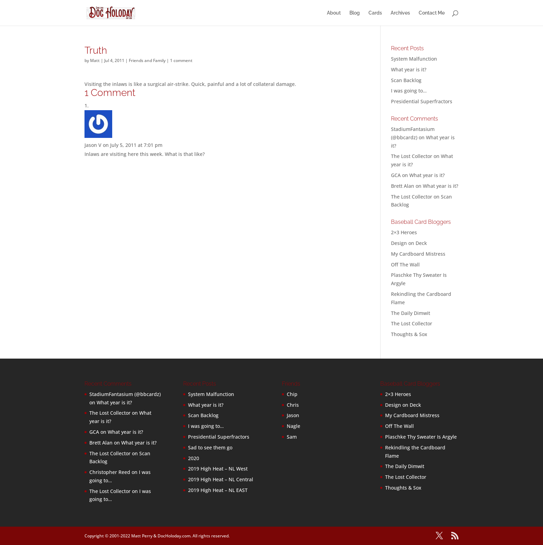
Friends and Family (147, 60)
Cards (375, 13)
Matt (95, 60)
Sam (292, 436)
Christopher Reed (109, 472)
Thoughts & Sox (409, 334)
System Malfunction (414, 58)
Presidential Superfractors (421, 101)
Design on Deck (409, 243)
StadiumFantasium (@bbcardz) (125, 394)
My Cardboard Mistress (418, 253)
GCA (396, 175)
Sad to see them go (210, 447)
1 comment (181, 60)
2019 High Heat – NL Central (220, 479)
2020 (193, 458)
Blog (354, 13)
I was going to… (409, 90)
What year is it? (408, 69)
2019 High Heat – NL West (218, 468)
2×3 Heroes (404, 232)
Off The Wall (405, 264)
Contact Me (432, 13)
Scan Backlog (406, 80)
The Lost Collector (411, 323)
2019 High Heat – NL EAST (218, 490)
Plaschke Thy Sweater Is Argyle (421, 436)
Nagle (293, 426)
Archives (400, 13)
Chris (293, 405)
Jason (293, 415)
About (334, 13)
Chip (292, 394)
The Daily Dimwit (410, 313)
